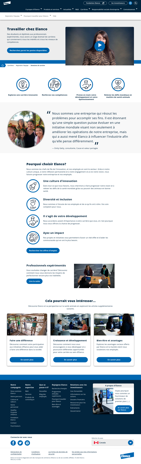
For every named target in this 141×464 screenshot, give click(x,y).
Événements (75, 408)
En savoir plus (27, 359)
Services (28, 394)
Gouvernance (75, 411)
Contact (13, 423)
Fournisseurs (15, 426)
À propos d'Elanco (33, 9)
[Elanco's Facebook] (13, 443)
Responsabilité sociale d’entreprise (105, 9)
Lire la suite (34, 281)
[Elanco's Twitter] (20, 443)
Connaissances (129, 9)
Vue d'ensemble (76, 391)
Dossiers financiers (77, 399)
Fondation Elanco (95, 3)
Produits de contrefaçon (29, 398)
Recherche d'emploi (59, 388)
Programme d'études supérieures (56, 394)
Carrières (84, 9)
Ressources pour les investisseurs (78, 404)
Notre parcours (16, 396)
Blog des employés (43, 395)
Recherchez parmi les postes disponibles (28, 50)
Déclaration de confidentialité (16, 453)
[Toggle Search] (135, 3)
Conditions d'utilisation (36, 453)
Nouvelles (43, 391)
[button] (99, 46)
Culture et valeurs (14, 400)
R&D (77, 9)
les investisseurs (118, 3)
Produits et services (51, 9)
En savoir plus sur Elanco (123, 409)
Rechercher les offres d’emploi (43, 250)
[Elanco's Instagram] (27, 443)
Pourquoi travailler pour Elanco (36, 16)
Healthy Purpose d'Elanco (14, 412)
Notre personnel (14, 406)
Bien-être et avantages (56, 405)
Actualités (67, 9)
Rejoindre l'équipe (12, 16)
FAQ (54, 16)
